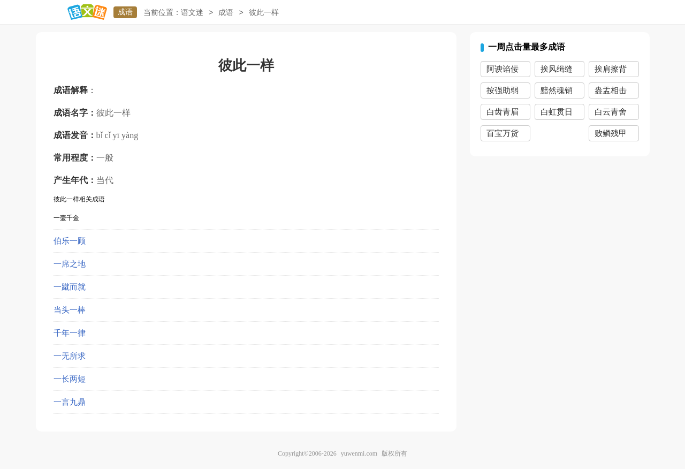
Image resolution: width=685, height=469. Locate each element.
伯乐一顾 (70, 241)
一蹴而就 (70, 287)
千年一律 (70, 333)
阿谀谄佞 (502, 69)
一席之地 (70, 264)
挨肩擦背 (611, 69)
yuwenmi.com (359, 453)
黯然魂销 (557, 90)
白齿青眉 (502, 112)
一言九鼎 (70, 402)
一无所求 (70, 356)
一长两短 (70, 379)
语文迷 (192, 13)
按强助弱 (502, 90)
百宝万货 (502, 133)
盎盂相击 (611, 90)
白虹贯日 (557, 112)
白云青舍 (611, 112)
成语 (125, 12)
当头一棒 (70, 310)
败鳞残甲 (611, 133)
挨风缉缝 (557, 69)
